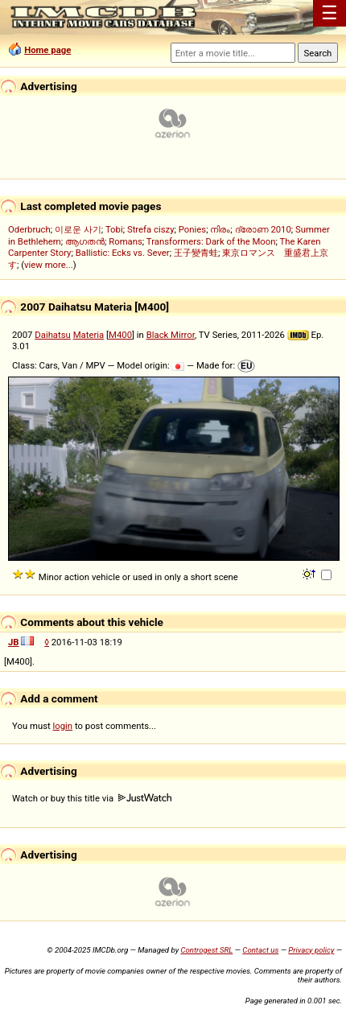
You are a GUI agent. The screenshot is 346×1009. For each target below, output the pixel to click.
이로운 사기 (78, 229)
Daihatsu (53, 334)
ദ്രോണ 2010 (263, 229)
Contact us (260, 949)
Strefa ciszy (151, 229)
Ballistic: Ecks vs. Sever (123, 252)
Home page (47, 50)
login (63, 725)
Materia (89, 334)
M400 (120, 334)
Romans (125, 241)
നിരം (220, 229)
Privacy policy (311, 949)
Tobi (114, 229)
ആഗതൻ (85, 241)
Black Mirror (170, 334)
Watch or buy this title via (91, 798)
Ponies (192, 229)
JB (13, 642)
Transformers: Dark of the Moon (211, 241)
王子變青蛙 (196, 252)
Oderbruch (29, 229)
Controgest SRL (206, 949)
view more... (48, 264)
